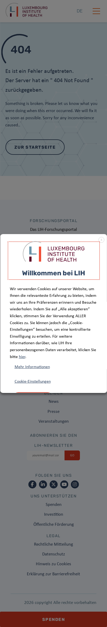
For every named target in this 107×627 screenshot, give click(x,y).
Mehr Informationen (32, 367)
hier (22, 357)
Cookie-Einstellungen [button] (32, 381)
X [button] (101, 240)
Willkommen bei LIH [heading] (53, 273)
